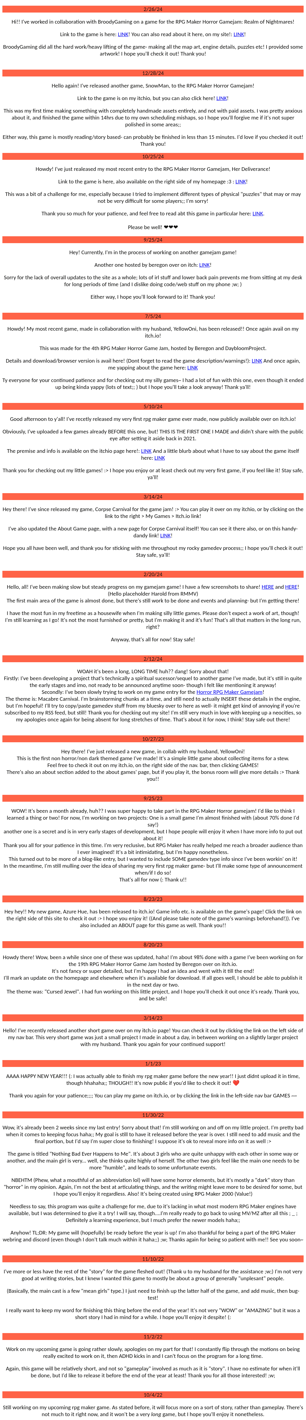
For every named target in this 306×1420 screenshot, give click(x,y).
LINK (123, 34)
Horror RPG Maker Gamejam (229, 691)
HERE (268, 586)
